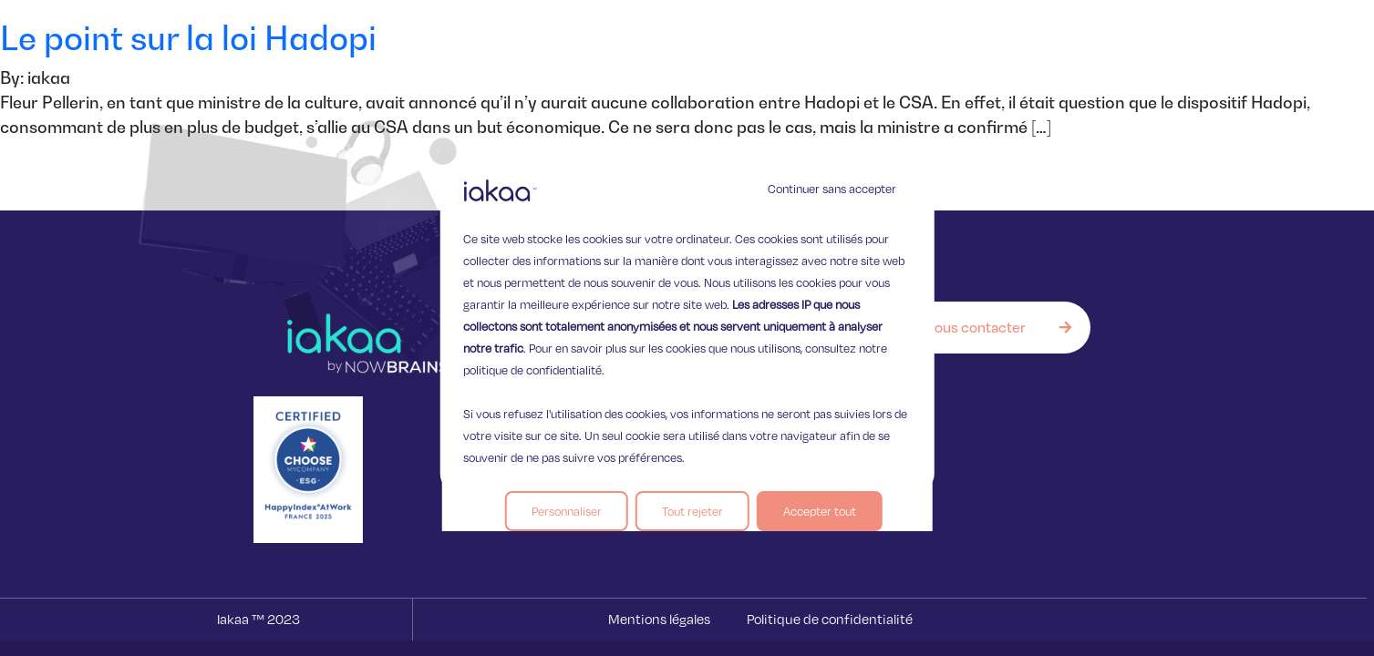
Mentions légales (659, 619)
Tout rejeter (692, 511)
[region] (687, 328)
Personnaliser (567, 511)
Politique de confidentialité (830, 619)
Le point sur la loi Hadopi (188, 37)
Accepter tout (819, 511)
